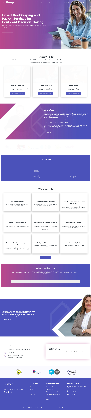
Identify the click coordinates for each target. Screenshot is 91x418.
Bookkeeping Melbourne (52, 405)
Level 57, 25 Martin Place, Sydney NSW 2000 (20, 355)
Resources (32, 402)
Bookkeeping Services (51, 394)
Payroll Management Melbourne (53, 402)
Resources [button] (52, 3)
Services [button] (44, 3)
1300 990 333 (67, 2)
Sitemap (48, 407)
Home (32, 2)
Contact (59, 2)
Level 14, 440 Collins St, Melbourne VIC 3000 (21, 359)
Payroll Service (49, 397)
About (37, 2)
